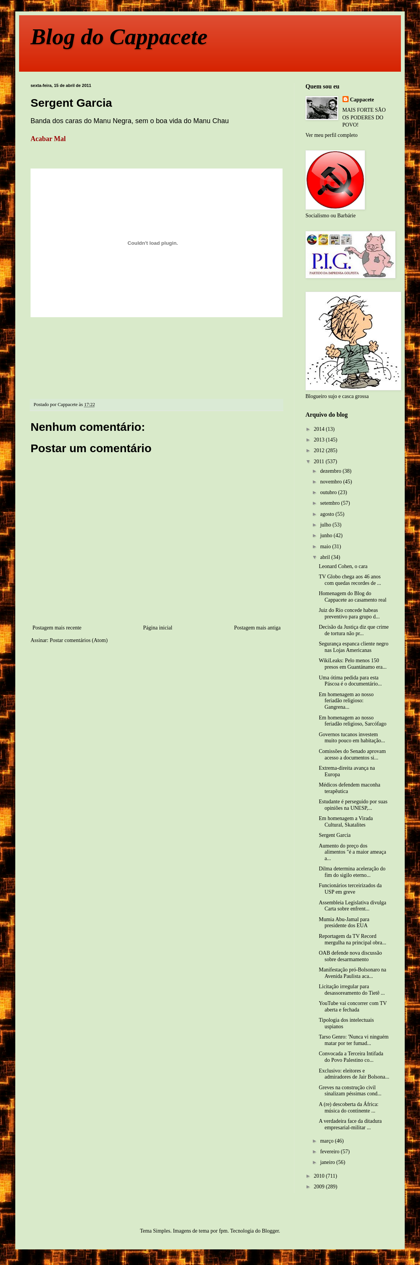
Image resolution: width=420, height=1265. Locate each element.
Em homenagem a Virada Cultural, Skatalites (346, 822)
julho (326, 525)
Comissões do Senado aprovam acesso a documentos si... (352, 754)
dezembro (331, 471)
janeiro (328, 1162)
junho (326, 535)
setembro (330, 503)
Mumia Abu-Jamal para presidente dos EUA (344, 923)
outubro (329, 492)
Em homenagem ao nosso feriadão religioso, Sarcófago (352, 721)
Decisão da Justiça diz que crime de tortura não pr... (354, 630)
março (327, 1141)
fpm (223, 1231)
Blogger (270, 1231)
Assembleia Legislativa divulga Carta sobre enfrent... (352, 906)
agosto (327, 514)
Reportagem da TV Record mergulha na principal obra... (352, 939)
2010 (320, 1176)
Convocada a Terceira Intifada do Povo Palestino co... (351, 1057)
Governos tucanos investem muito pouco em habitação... (352, 738)
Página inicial (158, 628)
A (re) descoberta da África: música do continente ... (348, 1107)
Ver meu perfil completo (331, 135)
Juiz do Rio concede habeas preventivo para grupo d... (349, 613)
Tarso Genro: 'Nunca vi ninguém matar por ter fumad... (354, 1040)
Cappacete (362, 100)
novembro (331, 482)
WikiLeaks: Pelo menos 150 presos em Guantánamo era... (353, 664)
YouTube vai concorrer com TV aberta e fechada (353, 1006)
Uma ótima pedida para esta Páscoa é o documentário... (350, 681)
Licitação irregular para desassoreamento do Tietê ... (352, 990)
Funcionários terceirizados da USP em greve (350, 889)
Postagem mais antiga (257, 628)
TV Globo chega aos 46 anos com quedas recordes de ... (350, 580)
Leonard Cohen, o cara (343, 566)
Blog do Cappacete (119, 36)
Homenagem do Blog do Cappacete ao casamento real (352, 597)
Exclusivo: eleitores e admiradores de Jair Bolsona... (354, 1074)
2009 (320, 1187)
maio (326, 546)
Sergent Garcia (335, 835)
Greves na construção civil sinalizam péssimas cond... (350, 1091)
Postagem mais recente (56, 628)
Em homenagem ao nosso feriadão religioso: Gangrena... (346, 701)
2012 (320, 450)
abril (325, 557)
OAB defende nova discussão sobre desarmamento (350, 956)
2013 (320, 440)
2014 (320, 429)
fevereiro (330, 1151)
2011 (320, 461)
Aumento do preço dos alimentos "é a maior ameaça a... (352, 852)
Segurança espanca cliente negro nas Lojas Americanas (353, 647)
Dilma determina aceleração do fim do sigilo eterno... (352, 872)
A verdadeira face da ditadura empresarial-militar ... (350, 1124)
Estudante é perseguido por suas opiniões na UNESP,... (353, 805)
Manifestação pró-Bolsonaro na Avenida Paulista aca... (352, 973)
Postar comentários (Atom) (79, 640)
